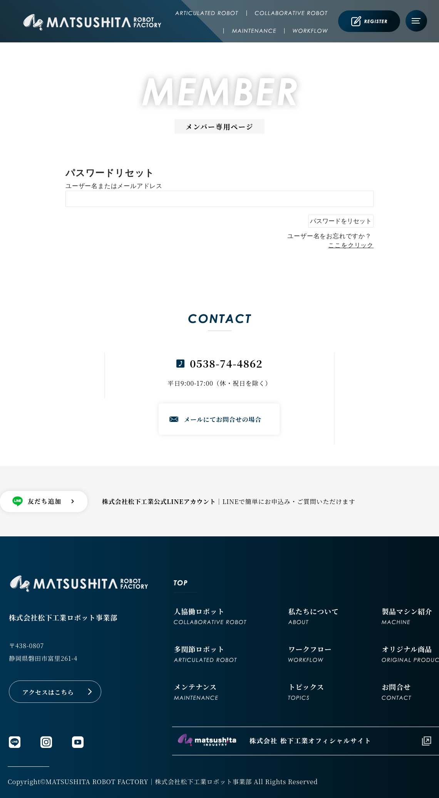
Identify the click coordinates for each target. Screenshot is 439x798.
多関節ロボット (205, 653)
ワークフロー (310, 653)
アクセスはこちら (48, 692)
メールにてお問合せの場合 (222, 419)
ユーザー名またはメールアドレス (114, 186)
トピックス (306, 691)
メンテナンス (196, 691)
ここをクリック (351, 245)
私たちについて (313, 615)
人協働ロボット (210, 615)
